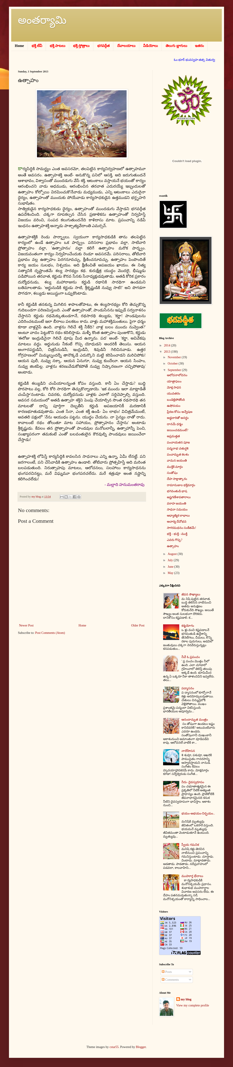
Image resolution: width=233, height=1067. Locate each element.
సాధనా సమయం (177, 509)
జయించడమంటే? (177, 430)
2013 (167, 351)
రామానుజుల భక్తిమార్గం (181, 485)
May (171, 573)
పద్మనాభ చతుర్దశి (178, 448)
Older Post (138, 625)
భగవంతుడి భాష (177, 491)
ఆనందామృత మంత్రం (194, 719)
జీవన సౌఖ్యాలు (190, 594)
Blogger (141, 1047)
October (173, 363)
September (175, 370)
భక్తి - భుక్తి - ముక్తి (177, 534)
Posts (167, 972)
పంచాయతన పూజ (178, 442)
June (171, 566)
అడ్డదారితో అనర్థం (178, 418)
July (171, 560)
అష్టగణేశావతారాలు (179, 497)
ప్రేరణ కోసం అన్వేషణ (179, 411)
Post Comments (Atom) (50, 633)
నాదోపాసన (188, 751)
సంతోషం (172, 472)
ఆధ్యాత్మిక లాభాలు (178, 515)
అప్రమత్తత (173, 436)
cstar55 (114, 1047)
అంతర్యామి (42, 20)
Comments (170, 979)
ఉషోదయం (173, 405)
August (172, 554)
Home (82, 625)
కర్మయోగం (187, 625)
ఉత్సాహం (173, 546)
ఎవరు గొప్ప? (174, 540)
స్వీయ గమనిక (190, 844)
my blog (186, 999)
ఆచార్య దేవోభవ (177, 521)
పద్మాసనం (187, 688)
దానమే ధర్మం (175, 424)
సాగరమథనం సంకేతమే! (181, 527)
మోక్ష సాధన (174, 387)
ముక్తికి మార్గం (175, 466)
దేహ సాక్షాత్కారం (177, 479)
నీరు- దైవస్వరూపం (192, 782)
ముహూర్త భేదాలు (192, 876)
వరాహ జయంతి (176, 503)
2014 (167, 345)
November (175, 357)
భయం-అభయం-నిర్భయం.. (198, 813)
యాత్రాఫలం (174, 381)
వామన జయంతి (177, 460)
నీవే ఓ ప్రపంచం (190, 657)
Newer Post (26, 625)
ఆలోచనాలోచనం (177, 375)
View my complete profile (192, 1005)
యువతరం (173, 393)
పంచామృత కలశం (178, 454)
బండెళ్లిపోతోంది (176, 399)
